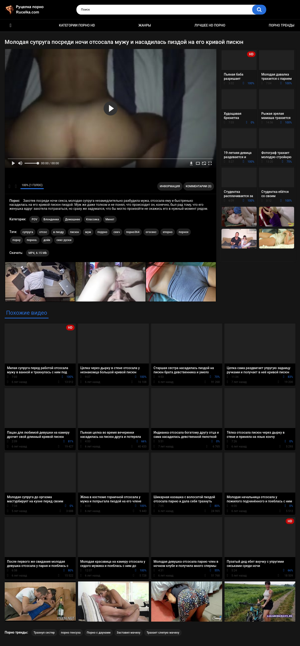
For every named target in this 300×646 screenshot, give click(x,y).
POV (34, 219)
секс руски (63, 240)
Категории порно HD (77, 25)
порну (16, 240)
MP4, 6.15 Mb (37, 253)
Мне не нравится (15, 186)
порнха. (32, 240)
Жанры (145, 25)
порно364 (132, 232)
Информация (170, 186)
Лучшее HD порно (210, 25)
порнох (184, 232)
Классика (92, 219)
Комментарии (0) (198, 186)
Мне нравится (9, 186)
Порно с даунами (98, 632)
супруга (27, 232)
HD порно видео (10, 25)
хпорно (167, 232)
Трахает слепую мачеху (162, 632)
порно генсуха (71, 632)
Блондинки (51, 219)
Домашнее (72, 219)
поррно (102, 232)
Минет (109, 219)
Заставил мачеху (128, 632)
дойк (47, 240)
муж (88, 232)
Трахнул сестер (44, 632)
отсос (43, 232)
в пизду (58, 232)
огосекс (151, 232)
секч (117, 232)
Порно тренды (281, 25)
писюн (74, 232)
